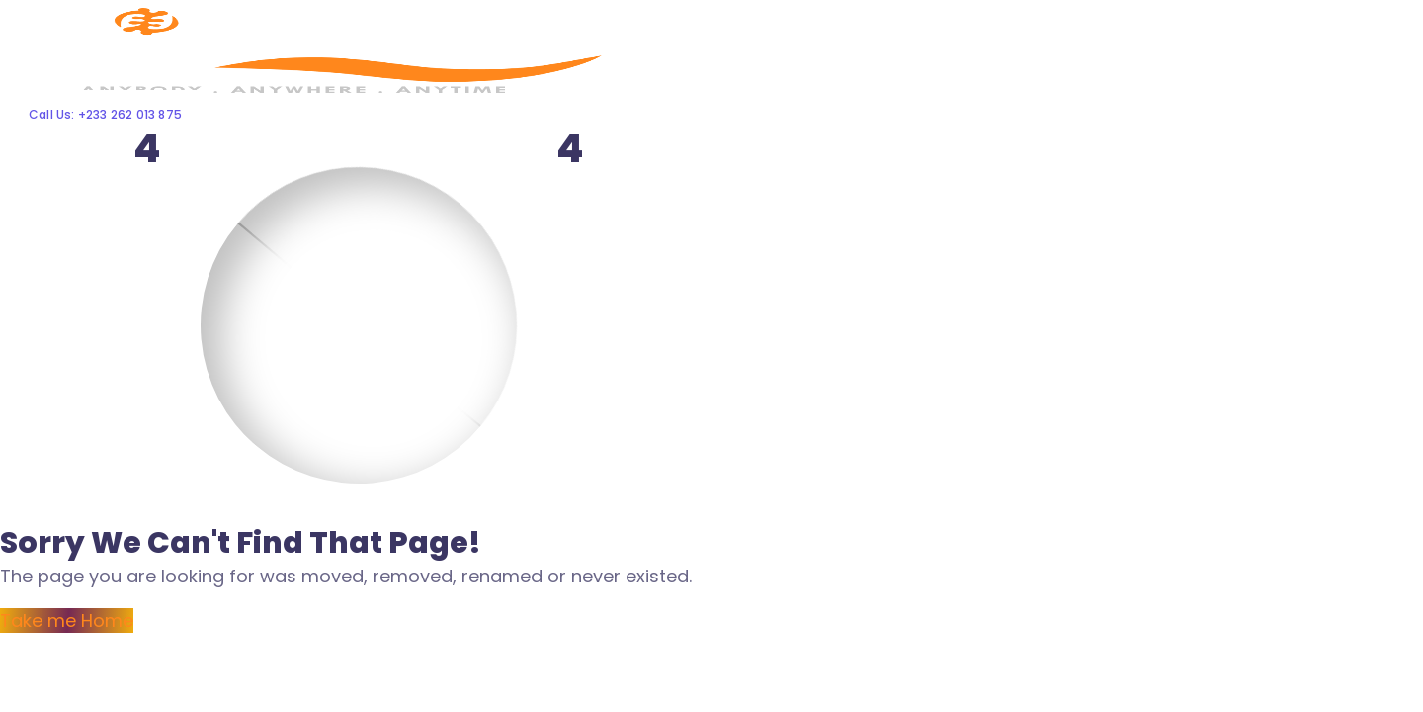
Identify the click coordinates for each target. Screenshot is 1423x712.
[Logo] (312, 13)
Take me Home (66, 620)
